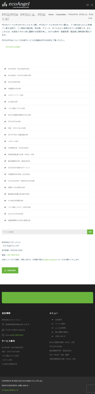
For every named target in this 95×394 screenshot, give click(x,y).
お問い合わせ (60, 336)
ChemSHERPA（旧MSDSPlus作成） (22, 181)
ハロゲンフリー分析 (15, 95)
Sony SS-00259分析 (15, 214)
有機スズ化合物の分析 (16, 187)
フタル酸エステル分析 (16, 108)
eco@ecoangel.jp (50, 259)
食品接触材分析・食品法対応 (19, 161)
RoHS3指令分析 (14, 82)
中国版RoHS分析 (14, 88)
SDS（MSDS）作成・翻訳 (59, 354)
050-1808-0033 (13, 255)
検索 (90, 232)
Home (51, 14)
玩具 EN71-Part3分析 (17, 128)
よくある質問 (60, 328)
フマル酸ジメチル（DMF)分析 (19, 207)
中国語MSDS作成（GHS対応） (19, 174)
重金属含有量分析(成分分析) (19, 194)
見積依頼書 (10, 270)
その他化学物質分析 (15, 200)
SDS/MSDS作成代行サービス (19, 167)
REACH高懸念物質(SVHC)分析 (19, 115)
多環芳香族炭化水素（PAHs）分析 (21, 154)
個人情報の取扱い (62, 332)
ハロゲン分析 (13, 141)
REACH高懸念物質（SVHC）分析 (62, 342)
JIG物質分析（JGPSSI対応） (19, 148)
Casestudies (61, 14)
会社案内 (58, 319)
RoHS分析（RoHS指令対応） (19, 68)
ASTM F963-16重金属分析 (18, 134)
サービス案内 (60, 323)
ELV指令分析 (13, 101)
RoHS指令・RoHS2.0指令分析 (19, 75)
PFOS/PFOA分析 (13, 47)
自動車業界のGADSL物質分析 (19, 220)
